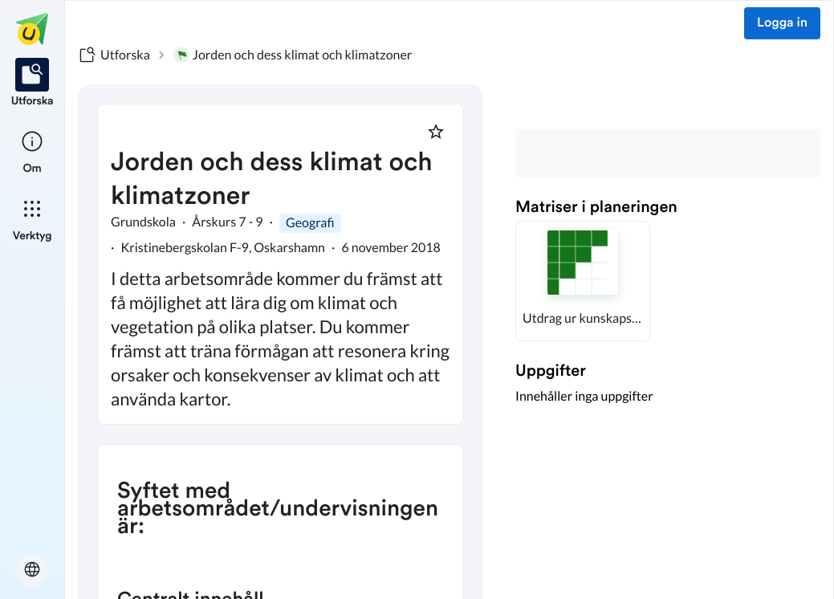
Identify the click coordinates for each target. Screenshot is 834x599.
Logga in (782, 23)
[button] (582, 281)
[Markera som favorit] (435, 131)
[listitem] (32, 83)
